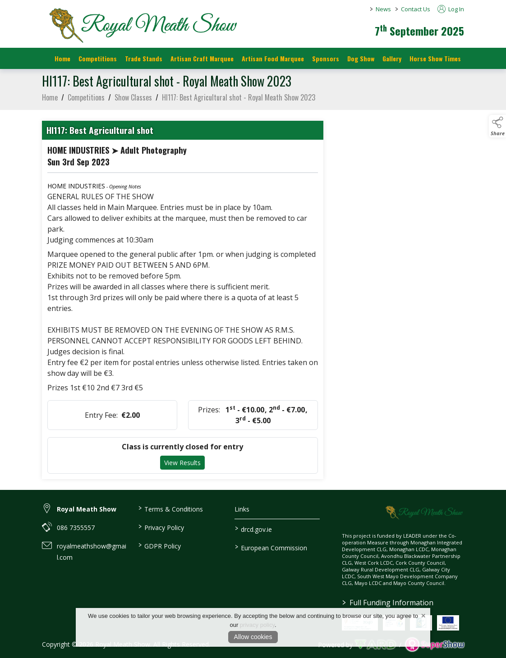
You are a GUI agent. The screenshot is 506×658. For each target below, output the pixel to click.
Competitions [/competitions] (97, 58)
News (383, 9)
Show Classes (133, 100)
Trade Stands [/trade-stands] (143, 58)
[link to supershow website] (434, 644)
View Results (182, 466)
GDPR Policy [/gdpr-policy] (159, 545)
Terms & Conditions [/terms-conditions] (170, 508)
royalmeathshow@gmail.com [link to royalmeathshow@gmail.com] (91, 552)
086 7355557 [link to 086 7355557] (76, 527)
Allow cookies (253, 636)
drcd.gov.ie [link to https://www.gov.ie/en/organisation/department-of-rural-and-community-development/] (253, 529)
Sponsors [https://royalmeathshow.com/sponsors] (325, 58)
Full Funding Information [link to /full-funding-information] (387, 603)
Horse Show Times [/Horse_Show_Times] (435, 58)
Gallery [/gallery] (391, 58)
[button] (497, 126)
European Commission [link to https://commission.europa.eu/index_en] (271, 547)
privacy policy (257, 624)
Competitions (86, 100)
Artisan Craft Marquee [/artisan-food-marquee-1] (202, 58)
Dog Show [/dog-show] (360, 58)
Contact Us (415, 9)
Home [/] (62, 58)
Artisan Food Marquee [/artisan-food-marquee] (273, 58)
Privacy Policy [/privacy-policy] (161, 527)
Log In (450, 9)
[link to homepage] (141, 25)
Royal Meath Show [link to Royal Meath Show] (86, 509)
